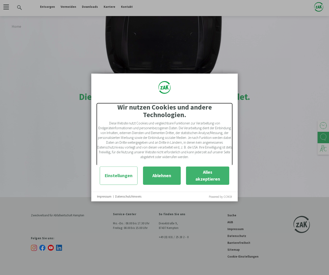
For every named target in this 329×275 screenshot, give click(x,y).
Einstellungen (118, 175)
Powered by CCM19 (220, 197)
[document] (164, 134)
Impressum (104, 196)
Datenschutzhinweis (128, 196)
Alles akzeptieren (207, 175)
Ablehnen (161, 175)
